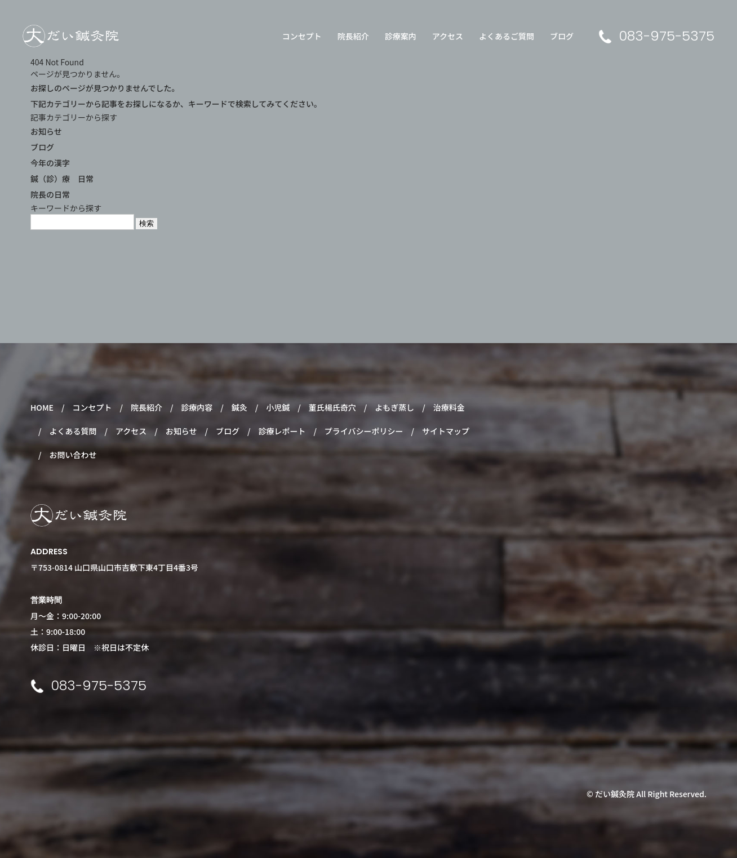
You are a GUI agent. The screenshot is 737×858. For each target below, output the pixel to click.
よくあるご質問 (506, 36)
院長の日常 (50, 194)
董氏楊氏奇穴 (332, 407)
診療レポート (281, 431)
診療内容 (196, 407)
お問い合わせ (72, 454)
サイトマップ (445, 431)
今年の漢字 (50, 162)
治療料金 (449, 407)
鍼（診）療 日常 (62, 178)
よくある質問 (72, 431)
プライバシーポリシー (364, 431)
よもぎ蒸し (394, 407)
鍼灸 (239, 407)
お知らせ (46, 131)
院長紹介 (353, 36)
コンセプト (302, 36)
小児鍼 (278, 407)
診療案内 (400, 36)
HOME (42, 407)
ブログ (562, 36)
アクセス (447, 36)
